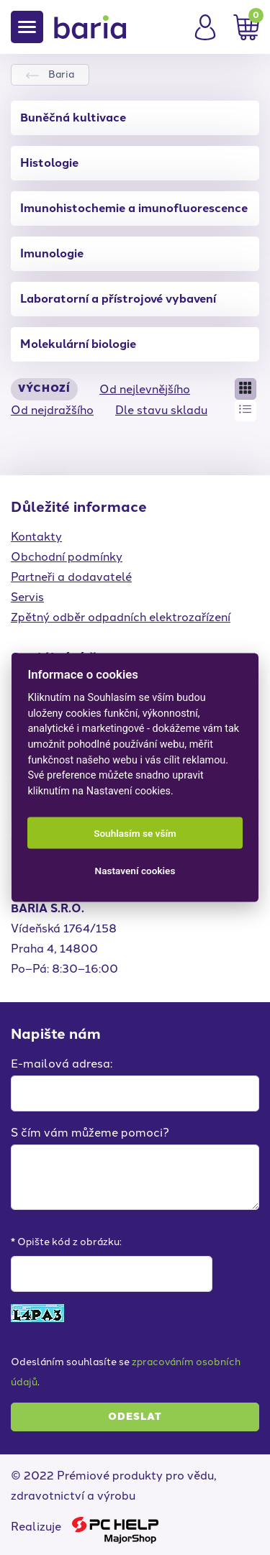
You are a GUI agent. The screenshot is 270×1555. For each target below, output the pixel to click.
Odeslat (135, 1416)
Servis (27, 597)
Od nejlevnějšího (144, 389)
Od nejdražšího (52, 410)
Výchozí (44, 388)
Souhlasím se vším (135, 833)
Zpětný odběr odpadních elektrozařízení (120, 617)
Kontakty (36, 536)
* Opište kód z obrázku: (66, 1242)
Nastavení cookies (135, 870)
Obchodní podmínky (66, 557)
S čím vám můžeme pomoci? (90, 1132)
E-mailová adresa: (61, 1063)
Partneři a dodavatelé (71, 577)
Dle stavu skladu (161, 410)
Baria (61, 74)
